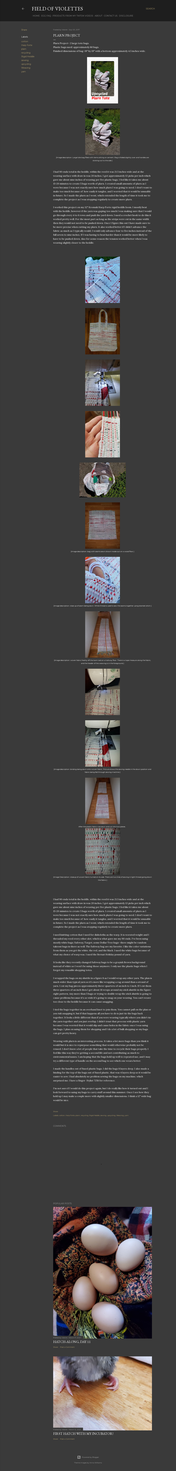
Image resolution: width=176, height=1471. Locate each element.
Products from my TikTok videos (72, 15)
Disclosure (125, 15)
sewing (25, 60)
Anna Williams (96, 1463)
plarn (23, 49)
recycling (25, 52)
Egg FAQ (45, 15)
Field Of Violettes (57, 8)
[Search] (150, 8)
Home (35, 15)
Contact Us (109, 15)
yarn (23, 71)
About (97, 15)
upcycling (26, 64)
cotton (24, 41)
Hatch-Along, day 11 (72, 1341)
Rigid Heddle (27, 56)
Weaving (25, 68)
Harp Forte (26, 45)
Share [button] (24, 30)
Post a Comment (67, 1347)
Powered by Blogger (88, 1457)
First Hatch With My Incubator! (83, 1433)
